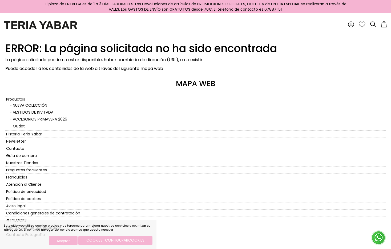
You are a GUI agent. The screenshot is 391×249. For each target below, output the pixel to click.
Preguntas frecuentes (26, 170)
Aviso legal (16, 206)
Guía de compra (21, 155)
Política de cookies (23, 198)
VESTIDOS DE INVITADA (33, 112)
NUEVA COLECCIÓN (30, 105)
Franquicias (16, 177)
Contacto (15, 148)
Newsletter (16, 141)
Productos (15, 99)
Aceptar (63, 241)
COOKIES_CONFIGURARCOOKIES (115, 240)
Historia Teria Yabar (24, 134)
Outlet (19, 126)
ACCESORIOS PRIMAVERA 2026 (40, 119)
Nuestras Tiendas (22, 162)
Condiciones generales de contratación (43, 213)
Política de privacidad (26, 191)
